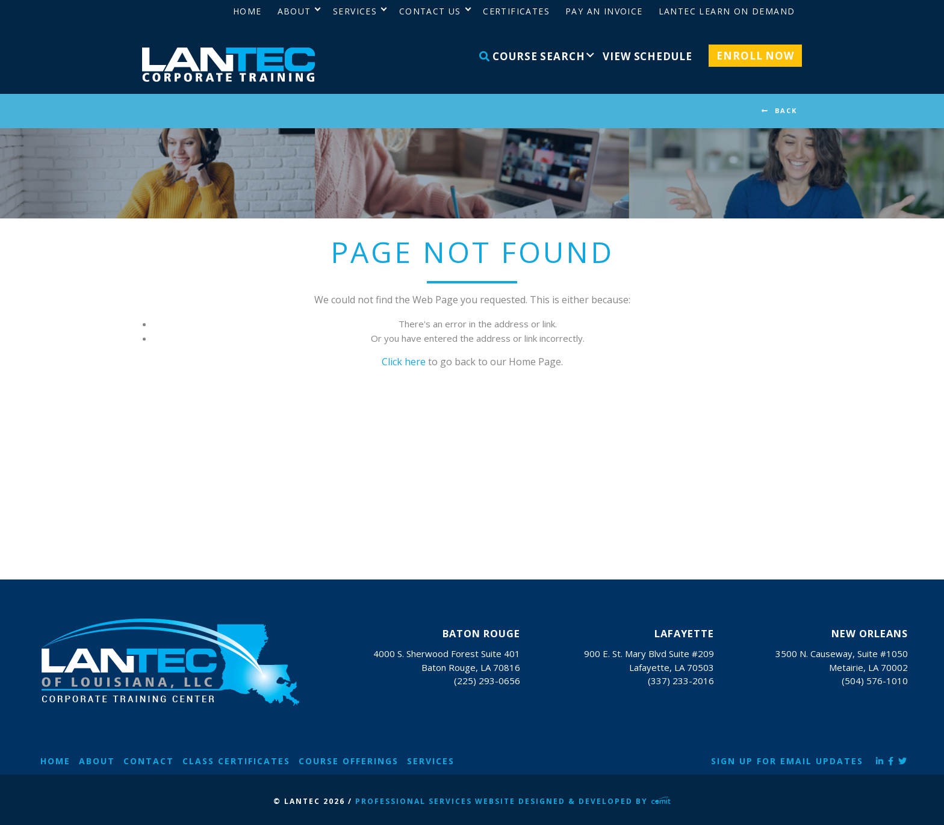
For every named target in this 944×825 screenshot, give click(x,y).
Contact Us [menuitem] (430, 11)
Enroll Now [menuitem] (755, 56)
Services (431, 761)
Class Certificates (236, 761)
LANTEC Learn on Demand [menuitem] (727, 11)
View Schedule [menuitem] (647, 56)
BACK (786, 110)
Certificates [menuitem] (516, 11)
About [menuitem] (294, 11)
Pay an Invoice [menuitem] (604, 11)
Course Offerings (349, 761)
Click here (404, 361)
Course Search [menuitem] (532, 56)
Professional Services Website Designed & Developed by (513, 801)
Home (55, 761)
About (97, 761)
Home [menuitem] (247, 11)
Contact (148, 761)
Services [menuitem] (355, 11)
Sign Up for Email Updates (787, 761)
